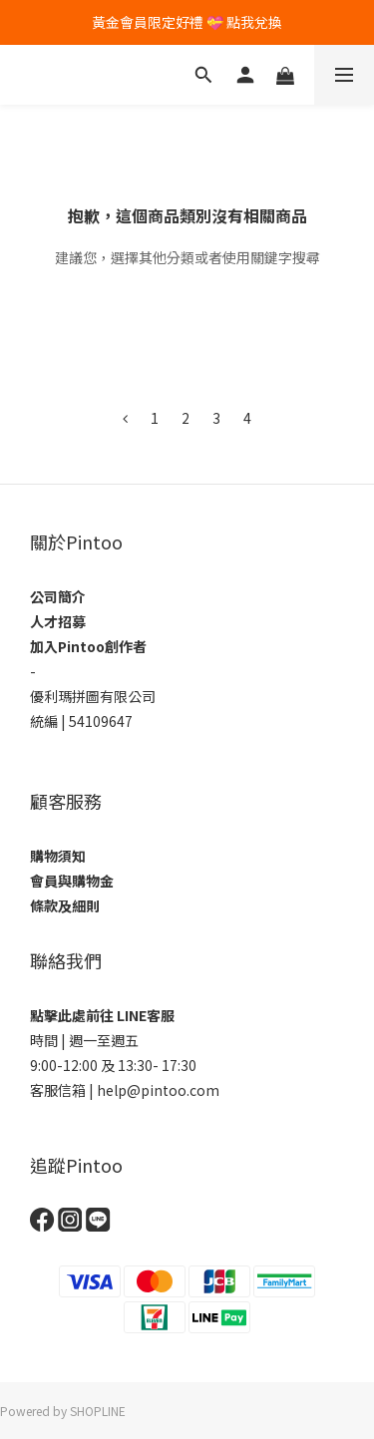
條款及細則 (65, 905)
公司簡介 (58, 596)
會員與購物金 (72, 881)
